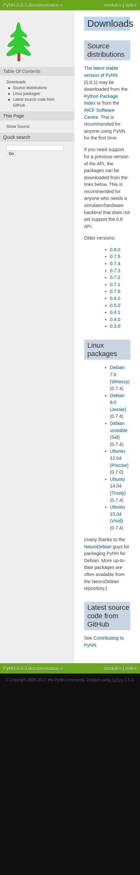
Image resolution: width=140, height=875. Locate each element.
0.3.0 (115, 326)
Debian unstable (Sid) (118, 430)
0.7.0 (115, 291)
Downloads (16, 82)
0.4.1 (115, 312)
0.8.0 (115, 249)
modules (112, 5)
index (131, 5)
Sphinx (118, 680)
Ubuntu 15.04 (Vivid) (117, 513)
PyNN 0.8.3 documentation (31, 5)
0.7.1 (115, 284)
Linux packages (26, 93)
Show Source (17, 126)
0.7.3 (115, 270)
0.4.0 (115, 319)
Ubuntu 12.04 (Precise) (119, 458)
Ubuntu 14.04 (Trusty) (118, 486)
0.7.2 (115, 277)
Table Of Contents (21, 71)
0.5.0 (115, 305)
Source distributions (30, 88)
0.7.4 (115, 263)
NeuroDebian (98, 546)
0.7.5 (115, 256)
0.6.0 (115, 298)
